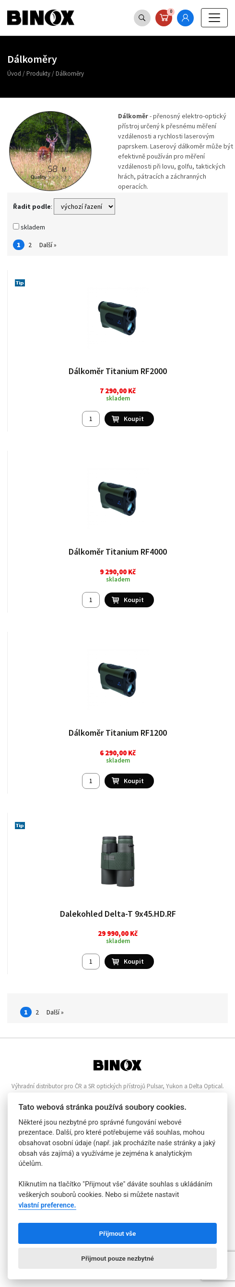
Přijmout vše (117, 1233)
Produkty (38, 73)
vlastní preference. (47, 1205)
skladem (29, 227)
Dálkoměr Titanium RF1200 (118, 732)
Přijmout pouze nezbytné (117, 1258)
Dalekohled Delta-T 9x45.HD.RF (118, 913)
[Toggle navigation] (214, 17)
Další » (48, 244)
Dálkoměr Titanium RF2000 (118, 370)
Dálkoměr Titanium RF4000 (118, 551)
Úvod (14, 73)
